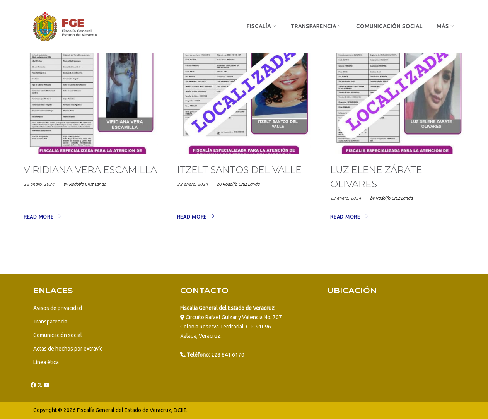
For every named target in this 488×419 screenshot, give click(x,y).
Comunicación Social (389, 26)
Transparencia (313, 26)
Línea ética (46, 362)
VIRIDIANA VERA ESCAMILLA (90, 169)
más (443, 26)
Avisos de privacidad (57, 308)
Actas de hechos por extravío (68, 348)
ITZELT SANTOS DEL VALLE (239, 169)
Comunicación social (57, 335)
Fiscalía (259, 26)
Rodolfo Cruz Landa (87, 183)
